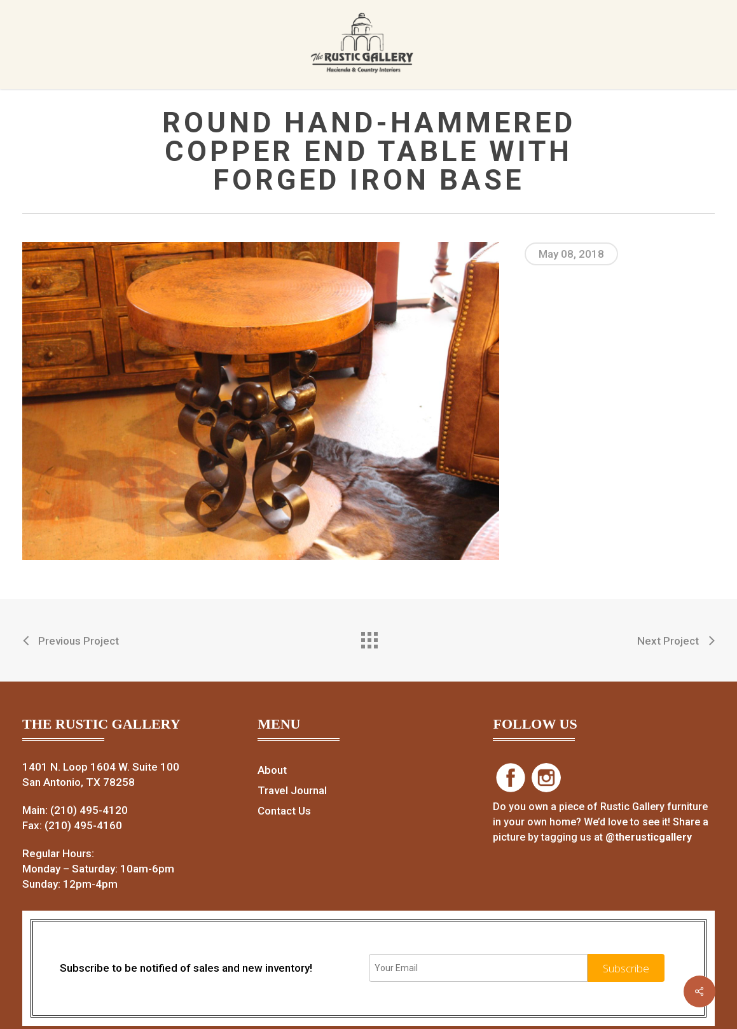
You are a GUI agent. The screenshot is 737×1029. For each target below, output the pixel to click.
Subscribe (626, 968)
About (272, 770)
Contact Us (284, 810)
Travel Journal (292, 790)
